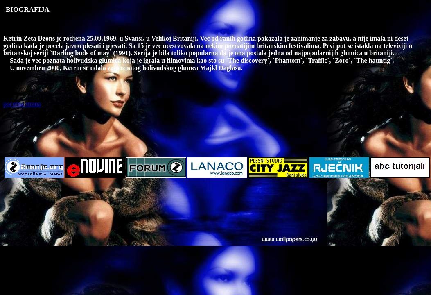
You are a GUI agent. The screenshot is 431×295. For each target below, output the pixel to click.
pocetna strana (22, 103)
